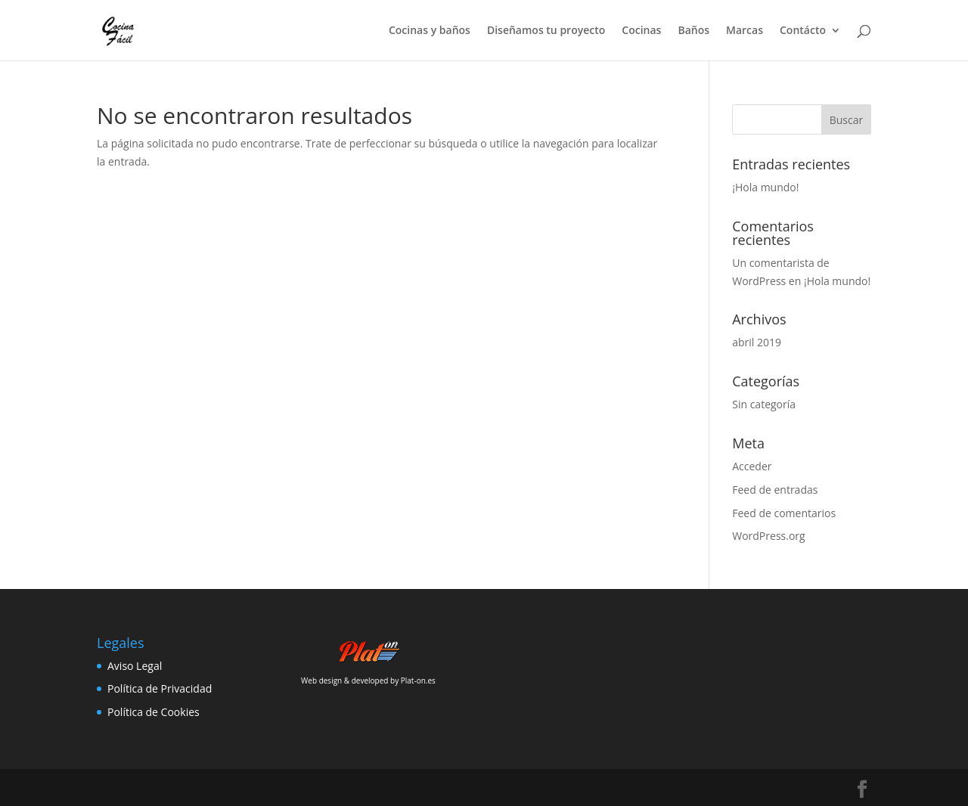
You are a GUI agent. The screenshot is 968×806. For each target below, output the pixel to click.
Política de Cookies (153, 712)
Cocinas (641, 31)
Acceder (751, 466)
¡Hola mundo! (765, 187)
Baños (693, 31)
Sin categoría (764, 404)
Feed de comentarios (784, 513)
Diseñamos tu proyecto (546, 31)
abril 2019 (756, 342)
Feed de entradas (775, 489)
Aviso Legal (134, 666)
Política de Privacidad (159, 688)
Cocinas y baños (429, 31)
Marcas (744, 31)
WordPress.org (768, 536)
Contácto (803, 31)
